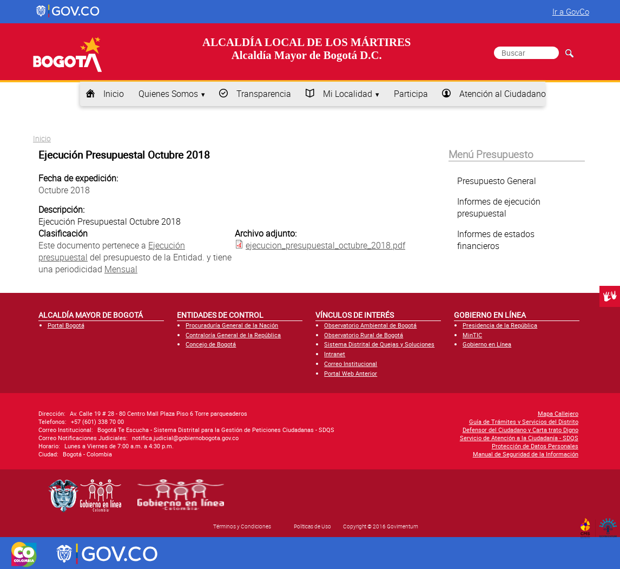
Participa (411, 94)
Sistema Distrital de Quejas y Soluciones (379, 344)
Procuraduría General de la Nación (232, 325)
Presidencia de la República (500, 325)
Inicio (113, 94)
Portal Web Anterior (350, 373)
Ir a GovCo (570, 11)
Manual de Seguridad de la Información (525, 454)
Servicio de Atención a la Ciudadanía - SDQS (519, 438)
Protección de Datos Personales (535, 446)
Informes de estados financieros (496, 240)
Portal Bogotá (66, 325)
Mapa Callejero (558, 413)
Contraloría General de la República (233, 335)
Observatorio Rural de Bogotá (363, 335)
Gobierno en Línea (487, 344)
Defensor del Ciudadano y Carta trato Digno (520, 430)
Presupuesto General (496, 181)
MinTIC (472, 335)
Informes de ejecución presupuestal (498, 207)
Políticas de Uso (312, 526)
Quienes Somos (168, 94)
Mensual (120, 269)
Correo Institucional (350, 363)
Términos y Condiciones (242, 526)
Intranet (334, 354)
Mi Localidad (347, 94)
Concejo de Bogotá (211, 344)
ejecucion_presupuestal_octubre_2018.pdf (325, 245)
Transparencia (263, 94)
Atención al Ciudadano (502, 94)
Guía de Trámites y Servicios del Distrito (523, 421)
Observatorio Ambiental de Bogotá (370, 325)
